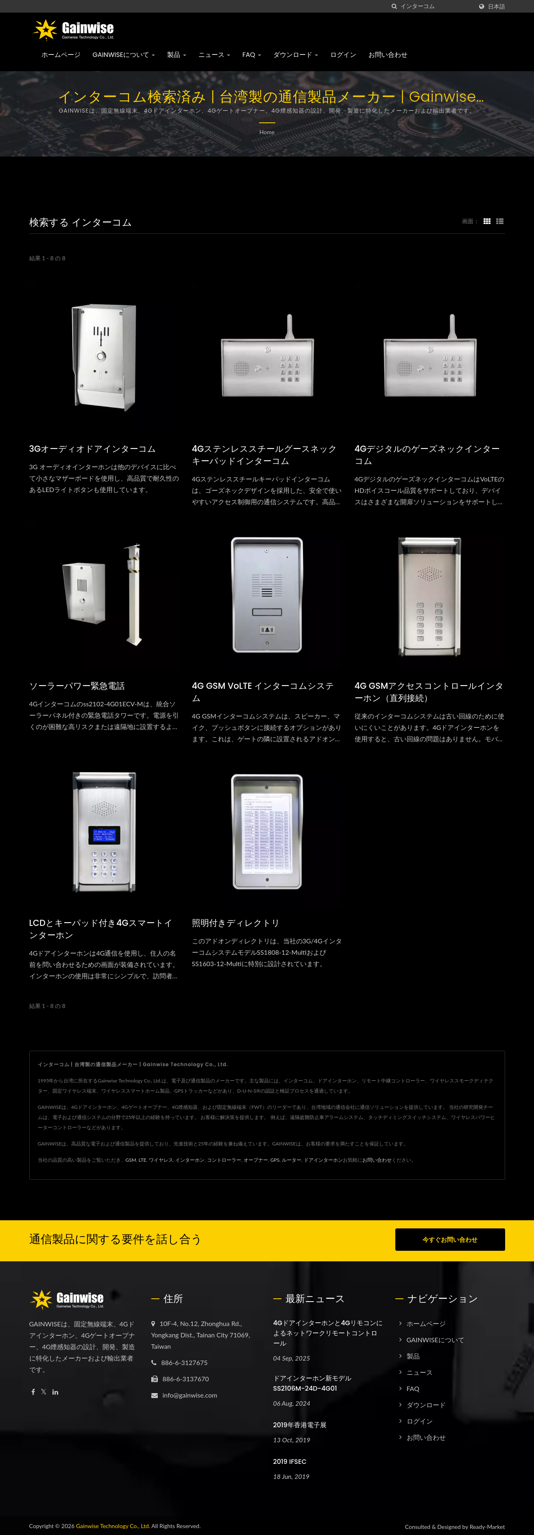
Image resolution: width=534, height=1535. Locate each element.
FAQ (251, 54)
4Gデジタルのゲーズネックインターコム (427, 455)
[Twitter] (44, 1389)
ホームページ (61, 54)
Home (267, 131)
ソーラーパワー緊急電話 (77, 686)
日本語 (496, 6)
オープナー (256, 1160)
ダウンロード (295, 54)
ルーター (291, 1160)
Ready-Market (487, 1524)
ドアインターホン (323, 1160)
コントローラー (224, 1160)
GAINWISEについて (124, 54)
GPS (274, 1160)
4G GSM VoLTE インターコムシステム (263, 692)
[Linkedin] (55, 1389)
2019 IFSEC (290, 1459)
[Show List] (500, 221)
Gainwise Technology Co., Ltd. (113, 1523)
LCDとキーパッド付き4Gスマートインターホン (101, 929)
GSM (131, 1160)
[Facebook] (33, 1389)
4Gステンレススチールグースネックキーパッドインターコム (265, 455)
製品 (176, 54)
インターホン (190, 1160)
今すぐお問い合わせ (450, 1239)
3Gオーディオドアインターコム (93, 449)
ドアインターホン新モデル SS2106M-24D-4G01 (312, 1381)
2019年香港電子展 (300, 1422)
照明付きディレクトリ (236, 923)
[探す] (394, 6)
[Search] (437, 6)
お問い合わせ (388, 54)
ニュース (214, 54)
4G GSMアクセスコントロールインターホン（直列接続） (429, 692)
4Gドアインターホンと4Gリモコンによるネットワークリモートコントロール (328, 1331)
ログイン (343, 54)
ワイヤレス (161, 1160)
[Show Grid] (487, 221)
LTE (142, 1160)
